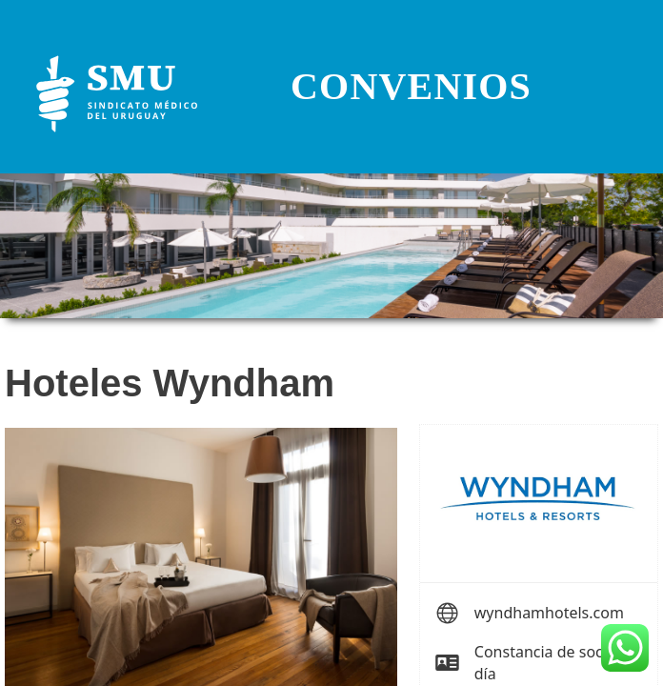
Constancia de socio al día (553, 662)
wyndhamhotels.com (549, 612)
